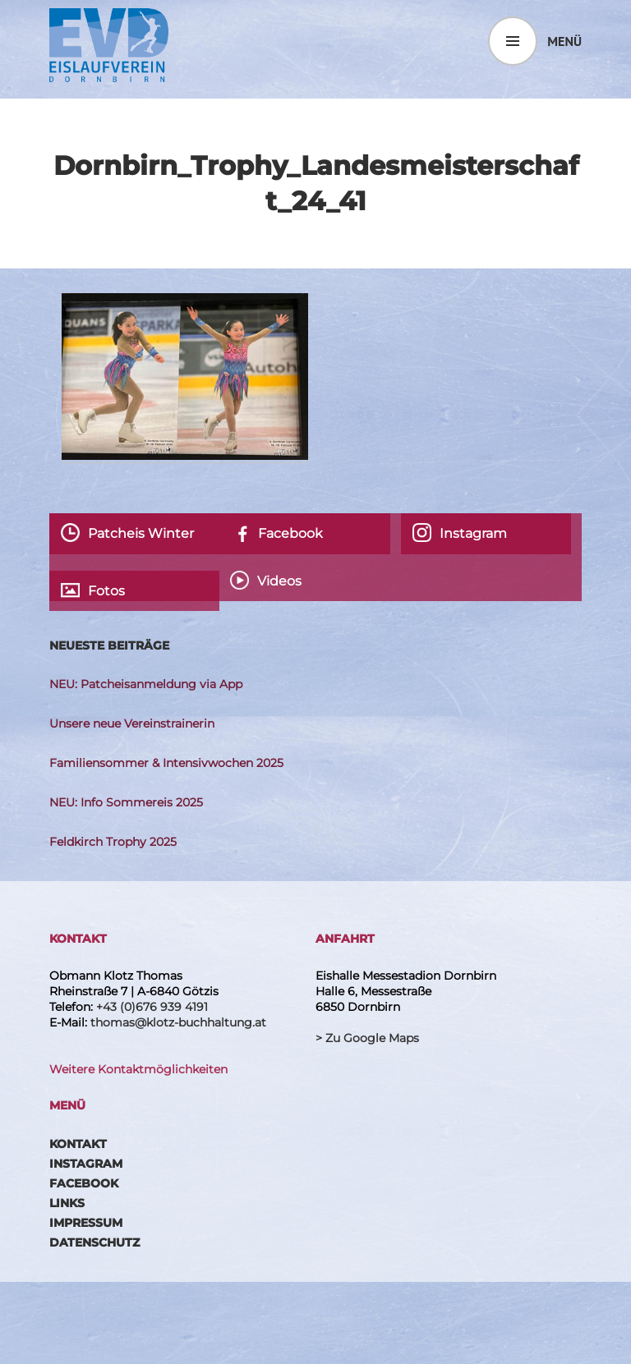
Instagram (85, 1163)
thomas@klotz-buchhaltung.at (178, 1022)
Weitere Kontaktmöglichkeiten (138, 1069)
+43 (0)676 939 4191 (152, 1006)
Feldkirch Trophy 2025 (113, 841)
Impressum (85, 1222)
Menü (564, 41)
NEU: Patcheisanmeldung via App (145, 684)
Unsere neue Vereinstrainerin (131, 723)
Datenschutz (94, 1242)
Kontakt (78, 1144)
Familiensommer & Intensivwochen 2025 (166, 762)
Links (67, 1203)
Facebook (83, 1183)
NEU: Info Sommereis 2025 (126, 802)
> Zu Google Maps (367, 1038)
